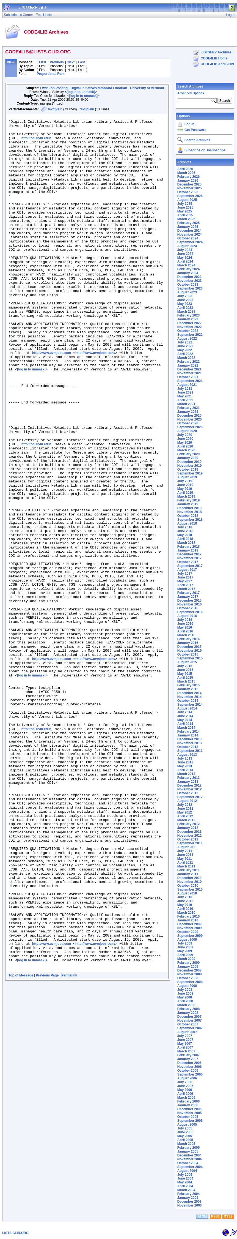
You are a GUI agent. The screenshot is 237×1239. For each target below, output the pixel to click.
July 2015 (184, 666)
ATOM (202, 1216)
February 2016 (188, 639)
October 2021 (187, 377)
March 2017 (186, 589)
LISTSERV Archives (216, 52)
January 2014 (187, 735)
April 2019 (185, 493)
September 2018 (190, 520)
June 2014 (185, 716)
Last (81, 62)
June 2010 (185, 901)
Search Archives (190, 86)
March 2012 (186, 820)
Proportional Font (51, 74)
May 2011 (184, 859)
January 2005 (187, 1151)
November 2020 (189, 419)
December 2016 (189, 600)
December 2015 (189, 647)
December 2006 (189, 1063)
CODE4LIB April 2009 (217, 64)
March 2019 (186, 496)
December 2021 (189, 369)
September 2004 (190, 1167)
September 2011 (190, 843)
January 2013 (187, 782)
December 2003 (189, 1201)
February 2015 (188, 685)
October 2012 (187, 793)
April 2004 (185, 1186)
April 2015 (185, 677)
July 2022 (184, 342)
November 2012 (189, 789)
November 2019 (189, 466)
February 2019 (188, 500)
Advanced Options (190, 93)
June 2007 (185, 1040)
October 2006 (187, 1070)
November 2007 (189, 1020)
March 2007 (186, 1051)
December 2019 (189, 462)
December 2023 (189, 277)
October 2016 (187, 608)
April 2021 (185, 400)
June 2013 (185, 762)
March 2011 (186, 866)
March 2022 (186, 358)
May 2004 (184, 1182)
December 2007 (189, 1017)
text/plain (55, 109)
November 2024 (189, 234)
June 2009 (185, 947)
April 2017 (185, 585)
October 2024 (187, 238)
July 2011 (184, 851)
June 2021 (185, 392)
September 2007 (190, 1028)
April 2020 (185, 446)
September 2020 (190, 427)
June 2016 (185, 624)
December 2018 (189, 508)
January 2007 (187, 1059)
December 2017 (189, 554)
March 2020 (186, 450)
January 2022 (187, 365)
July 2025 (184, 204)
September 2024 (190, 242)
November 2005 (189, 1113)
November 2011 (189, 835)
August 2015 (187, 662)
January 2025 (187, 227)
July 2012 (184, 805)
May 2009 (184, 951)
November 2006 (189, 1067)
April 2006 (185, 1094)
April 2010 (185, 909)
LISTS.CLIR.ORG (15, 1233)
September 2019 (190, 473)
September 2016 (190, 612)
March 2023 (186, 311)
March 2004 (186, 1190)
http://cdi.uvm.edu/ (36, 143)
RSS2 (228, 1216)
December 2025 (189, 184)
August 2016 (187, 616)
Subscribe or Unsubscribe (204, 150)
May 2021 (184, 396)
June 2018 (185, 531)
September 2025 (190, 196)
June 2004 (185, 1178)
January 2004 (187, 1198)
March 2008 (186, 1005)
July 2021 (184, 389)
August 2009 (187, 939)
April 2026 (185, 169)
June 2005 (185, 1132)
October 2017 (187, 562)
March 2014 (186, 728)
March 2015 (186, 681)
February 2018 (188, 546)
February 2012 (188, 824)
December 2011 (189, 832)
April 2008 (185, 1001)
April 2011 (185, 862)
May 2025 (184, 211)
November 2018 (189, 512)
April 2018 (185, 539)
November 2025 (189, 188)
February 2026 (188, 177)
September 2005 (190, 1121)
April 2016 (185, 631)
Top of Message (21, 1145)
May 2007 (184, 1044)
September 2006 (190, 1074)
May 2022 (184, 350)
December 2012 (189, 785)
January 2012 (187, 828)
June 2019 (185, 485)
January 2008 (187, 1013)
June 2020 (185, 439)
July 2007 (184, 1036)
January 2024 (187, 273)
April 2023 (185, 308)
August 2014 (187, 708)
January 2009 (187, 966)
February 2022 (188, 362)
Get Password (195, 130)
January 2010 (187, 920)
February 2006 (188, 1101)
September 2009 (190, 936)
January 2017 (187, 597)
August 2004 (187, 1171)
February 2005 (188, 1148)
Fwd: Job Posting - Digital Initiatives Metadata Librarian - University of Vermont (102, 88)
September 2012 (190, 797)
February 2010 (188, 916)
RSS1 (215, 1216)
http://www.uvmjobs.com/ (95, 401)
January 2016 (187, 643)
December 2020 (189, 415)
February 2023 (188, 315)
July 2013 (184, 758)
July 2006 (184, 1082)
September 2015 (190, 658)
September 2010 (190, 889)
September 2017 (190, 566)
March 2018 (186, 543)
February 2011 (188, 870)
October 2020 (187, 423)
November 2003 (189, 1205)
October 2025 (187, 192)
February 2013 (188, 778)
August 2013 (187, 755)
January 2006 (187, 1105)
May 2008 (184, 997)
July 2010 (184, 897)
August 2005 (187, 1124)
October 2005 (187, 1117)
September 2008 (190, 982)
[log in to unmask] (81, 92)
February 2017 (188, 593)
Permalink (69, 1145)
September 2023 (190, 288)
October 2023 (187, 284)
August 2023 (187, 292)
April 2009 (185, 955)
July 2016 (184, 620)
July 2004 (184, 1175)
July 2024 (184, 250)
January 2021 (187, 412)
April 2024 (185, 261)
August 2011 (187, 847)
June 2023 (185, 300)
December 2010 (189, 878)
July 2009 (184, 943)
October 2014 (187, 701)
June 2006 (185, 1086)
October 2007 (187, 1024)
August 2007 (187, 1032)
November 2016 (189, 604)
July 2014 (184, 712)
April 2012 (185, 816)
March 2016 (186, 635)
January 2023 (187, 319)
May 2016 (184, 627)
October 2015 (187, 654)
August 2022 (187, 338)
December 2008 (189, 970)
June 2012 (185, 808)
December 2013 (189, 739)
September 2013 (190, 751)
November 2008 (189, 974)
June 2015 (185, 670)
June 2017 (185, 577)
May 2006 (184, 1090)
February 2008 (188, 1009)
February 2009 (188, 963)
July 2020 (184, 435)
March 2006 (186, 1097)
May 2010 (184, 905)
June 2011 (185, 855)
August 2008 (187, 986)
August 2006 (187, 1078)
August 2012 (187, 801)
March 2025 (186, 219)
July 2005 (184, 1128)
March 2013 (186, 774)
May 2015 (184, 674)
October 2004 (187, 1163)
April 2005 (185, 1140)
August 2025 (187, 200)
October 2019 (187, 469)
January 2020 (187, 458)
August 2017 (187, 570)
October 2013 (187, 747)
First (42, 62)
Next (71, 62)
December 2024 (189, 231)
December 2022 (189, 323)
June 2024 (185, 254)
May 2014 (184, 720)
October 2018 (187, 516)
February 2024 (188, 269)
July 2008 (184, 990)
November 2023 (189, 281)
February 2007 (188, 1055)
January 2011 (187, 874)
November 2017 (189, 558)
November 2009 (189, 928)
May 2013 (184, 766)
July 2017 (184, 573)
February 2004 (188, 1194)
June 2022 (185, 346)
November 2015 (189, 651)
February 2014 (188, 731)
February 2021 (188, 408)
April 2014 (185, 724)
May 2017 (184, 581)
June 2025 (185, 207)
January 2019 (187, 504)
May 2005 (184, 1136)
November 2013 (189, 743)
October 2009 (187, 932)
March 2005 (186, 1144)
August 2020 (187, 431)
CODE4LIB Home (214, 58)
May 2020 (184, 442)
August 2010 (187, 893)
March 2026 (186, 173)
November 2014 (189, 697)
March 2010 (186, 913)
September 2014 (190, 704)
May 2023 (184, 304)
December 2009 (189, 924)
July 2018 (184, 527)
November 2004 (189, 1159)
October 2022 (187, 331)
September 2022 (190, 335)
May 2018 (184, 535)
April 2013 (185, 770)
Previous (57, 62)
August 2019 (187, 477)
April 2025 (185, 215)
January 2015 (187, 689)
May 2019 (184, 489)
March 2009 (186, 959)
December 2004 (189, 1155)
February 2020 (188, 454)
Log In (189, 124)
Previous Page (47, 1145)
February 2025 (188, 223)
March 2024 (186, 265)
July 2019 (184, 481)
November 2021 (189, 373)
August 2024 (187, 246)
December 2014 (189, 693)
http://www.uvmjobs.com (51, 401)
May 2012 (184, 812)
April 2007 (185, 1047)
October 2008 (187, 978)
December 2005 (189, 1109)
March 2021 (186, 404)
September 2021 (190, 381)
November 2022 (189, 327)
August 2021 (187, 385)
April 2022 (185, 354)
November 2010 (189, 882)
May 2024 (184, 258)
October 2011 (187, 839)
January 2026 (187, 180)
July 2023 (184, 296)
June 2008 (185, 993)
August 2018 (187, 523)
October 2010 (187, 886)
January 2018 (187, 550)
